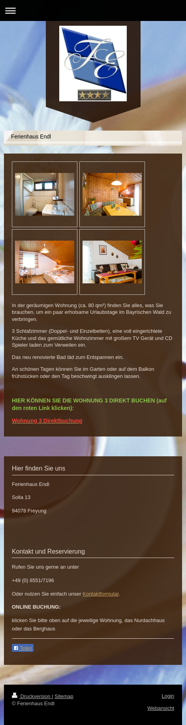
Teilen (22, 648)
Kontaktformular (100, 594)
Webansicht (160, 708)
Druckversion (32, 696)
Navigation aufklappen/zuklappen (93, 10)
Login (168, 696)
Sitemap (63, 696)
